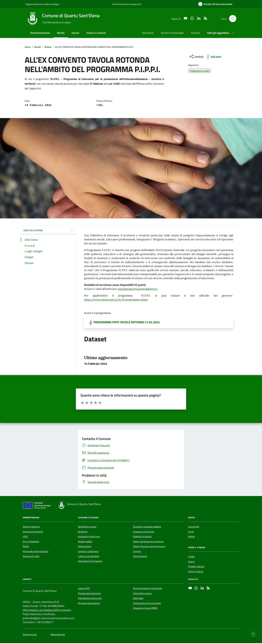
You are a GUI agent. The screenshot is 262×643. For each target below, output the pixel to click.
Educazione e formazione (90, 561)
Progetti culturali (196, 566)
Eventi (191, 561)
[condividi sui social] (196, 56)
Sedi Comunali (30, 634)
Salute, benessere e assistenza (148, 541)
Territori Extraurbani (172, 33)
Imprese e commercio (143, 531)
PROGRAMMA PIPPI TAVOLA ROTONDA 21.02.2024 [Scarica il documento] (126, 322)
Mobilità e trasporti (142, 536)
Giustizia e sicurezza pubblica (147, 526)
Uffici (25, 536)
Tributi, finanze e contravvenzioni (149, 546)
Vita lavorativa (140, 556)
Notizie (191, 536)
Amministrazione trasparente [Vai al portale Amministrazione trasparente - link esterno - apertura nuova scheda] (126, 4)
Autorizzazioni (84, 546)
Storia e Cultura (195, 571)
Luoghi (191, 556)
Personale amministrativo (35, 551)
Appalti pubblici (85, 541)
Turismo (195, 33)
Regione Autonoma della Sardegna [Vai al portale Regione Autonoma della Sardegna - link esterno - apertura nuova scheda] (42, 4)
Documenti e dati (31, 556)
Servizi (75, 33)
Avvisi (191, 531)
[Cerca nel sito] (232, 18)
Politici (26, 546)
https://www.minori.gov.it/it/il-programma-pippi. (116, 299)
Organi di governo (31, 526)
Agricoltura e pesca (87, 526)
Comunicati (193, 526)
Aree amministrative (33, 531)
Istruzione (147, 33)
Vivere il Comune (96, 33)
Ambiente (82, 531)
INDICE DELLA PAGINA (48, 230)
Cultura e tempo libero (88, 556)
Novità (60, 33)
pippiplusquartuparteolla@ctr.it (137, 288)
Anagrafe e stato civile (89, 536)
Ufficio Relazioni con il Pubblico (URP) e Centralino (47, 610)
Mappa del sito (58, 634)
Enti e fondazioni (31, 541)
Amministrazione (40, 33)
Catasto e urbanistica (88, 551)
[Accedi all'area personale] (215, 4)
